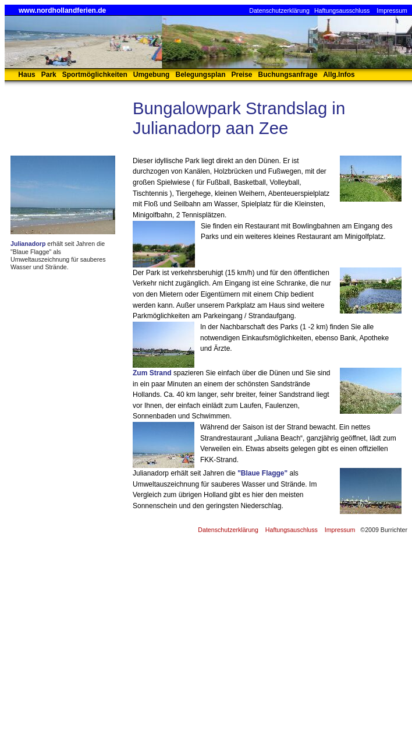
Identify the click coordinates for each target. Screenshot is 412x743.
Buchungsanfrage (288, 75)
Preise (242, 75)
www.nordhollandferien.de (62, 10)
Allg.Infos (339, 75)
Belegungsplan (200, 75)
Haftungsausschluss (342, 10)
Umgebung (151, 75)
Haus (26, 75)
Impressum (392, 10)
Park (48, 75)
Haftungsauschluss (291, 529)
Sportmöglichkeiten (94, 75)
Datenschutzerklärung (279, 10)
